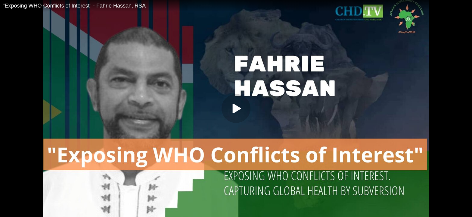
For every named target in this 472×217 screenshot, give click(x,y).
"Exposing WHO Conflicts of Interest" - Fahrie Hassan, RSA (74, 6)
